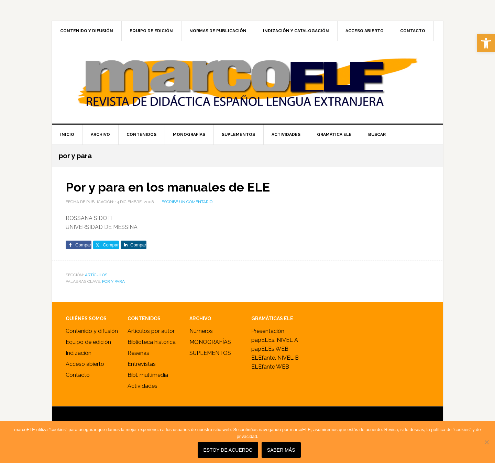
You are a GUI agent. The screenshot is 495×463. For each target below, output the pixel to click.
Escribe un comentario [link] (187, 201)
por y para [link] (113, 281)
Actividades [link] (142, 386)
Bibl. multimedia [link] (148, 375)
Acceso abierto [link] (85, 364)
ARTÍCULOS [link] (96, 275)
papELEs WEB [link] (269, 349)
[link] (486, 43)
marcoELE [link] (247, 82)
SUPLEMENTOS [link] (210, 353)
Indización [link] (78, 353)
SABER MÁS (281, 450)
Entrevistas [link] (142, 364)
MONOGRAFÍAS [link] (210, 342)
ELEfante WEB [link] (270, 366)
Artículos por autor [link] (151, 331)
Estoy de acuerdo (227, 450)
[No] (486, 442)
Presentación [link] (267, 331)
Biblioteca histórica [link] (152, 342)
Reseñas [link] (138, 353)
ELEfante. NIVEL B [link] (275, 358)
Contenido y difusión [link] (92, 331)
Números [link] (201, 331)
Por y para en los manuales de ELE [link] (168, 187)
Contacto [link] (78, 375)
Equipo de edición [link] (88, 342)
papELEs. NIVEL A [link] (274, 340)
